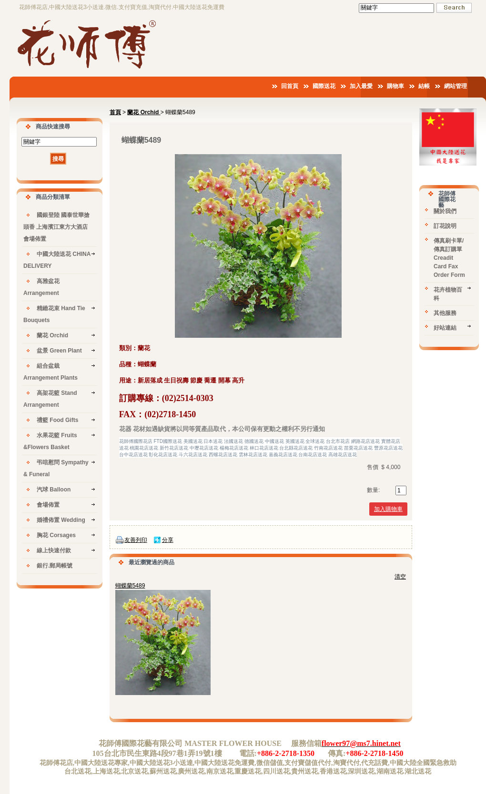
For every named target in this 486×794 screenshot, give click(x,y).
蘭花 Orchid (143, 112)
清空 (400, 576)
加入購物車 (388, 509)
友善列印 (135, 540)
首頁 (115, 112)
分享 (167, 540)
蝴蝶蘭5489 (130, 585)
